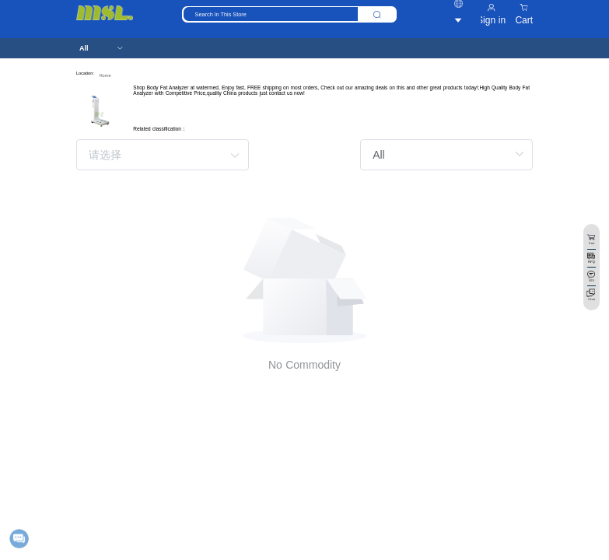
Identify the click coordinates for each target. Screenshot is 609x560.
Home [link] (104, 75)
